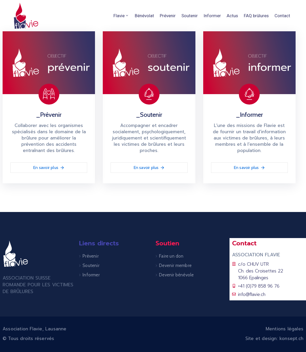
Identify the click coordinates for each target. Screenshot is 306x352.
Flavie (121, 15)
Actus (232, 15)
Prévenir (168, 15)
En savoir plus (49, 168)
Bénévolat (144, 15)
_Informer (249, 114)
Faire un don (171, 256)
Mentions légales (284, 328)
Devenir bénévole (176, 274)
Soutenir (189, 15)
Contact (282, 15)
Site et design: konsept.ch (274, 338)
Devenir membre (175, 265)
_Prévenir (48, 114)
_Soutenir (149, 114)
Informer (212, 15)
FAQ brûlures (256, 15)
